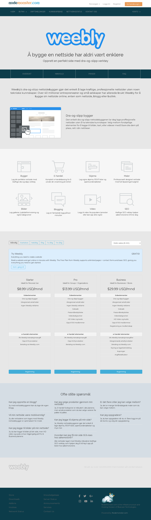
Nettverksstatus (74, 12)
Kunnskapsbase (56, 12)
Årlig (42, 243)
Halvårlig (34, 243)
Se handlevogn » (133, 4)
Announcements (52, 503)
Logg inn (106, 4)
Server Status (50, 499)
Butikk (23, 12)
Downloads (14, 499)
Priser (91, 74)
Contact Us (49, 511)
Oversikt (26, 74)
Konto (136, 12)
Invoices (12, 507)
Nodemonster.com (120, 513)
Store (11, 495)
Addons (12, 503)
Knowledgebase (51, 495)
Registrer (117, 4)
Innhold (59, 74)
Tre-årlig (59, 243)
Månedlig (13, 243)
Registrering (29, 372)
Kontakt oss (91, 12)
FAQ (124, 74)
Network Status (16, 511)
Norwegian (94, 4)
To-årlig (50, 243)
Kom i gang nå (18, 267)
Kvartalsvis (24, 243)
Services (47, 507)
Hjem (13, 12)
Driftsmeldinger (37, 12)
